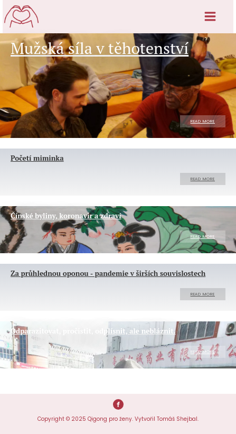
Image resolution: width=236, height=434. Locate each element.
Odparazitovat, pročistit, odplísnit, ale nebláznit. (93, 331)
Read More (203, 121)
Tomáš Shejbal (177, 419)
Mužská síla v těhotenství (99, 48)
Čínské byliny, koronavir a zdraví (66, 215)
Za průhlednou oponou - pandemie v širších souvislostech (108, 273)
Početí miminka (37, 158)
